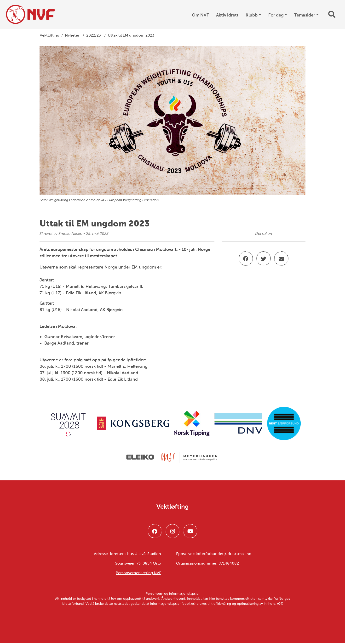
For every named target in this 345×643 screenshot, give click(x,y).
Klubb (252, 15)
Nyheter (72, 35)
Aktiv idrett (227, 15)
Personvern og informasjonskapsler (173, 594)
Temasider (304, 15)
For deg (276, 15)
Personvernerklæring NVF (138, 573)
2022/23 (93, 35)
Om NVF (200, 15)
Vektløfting (49, 35)
